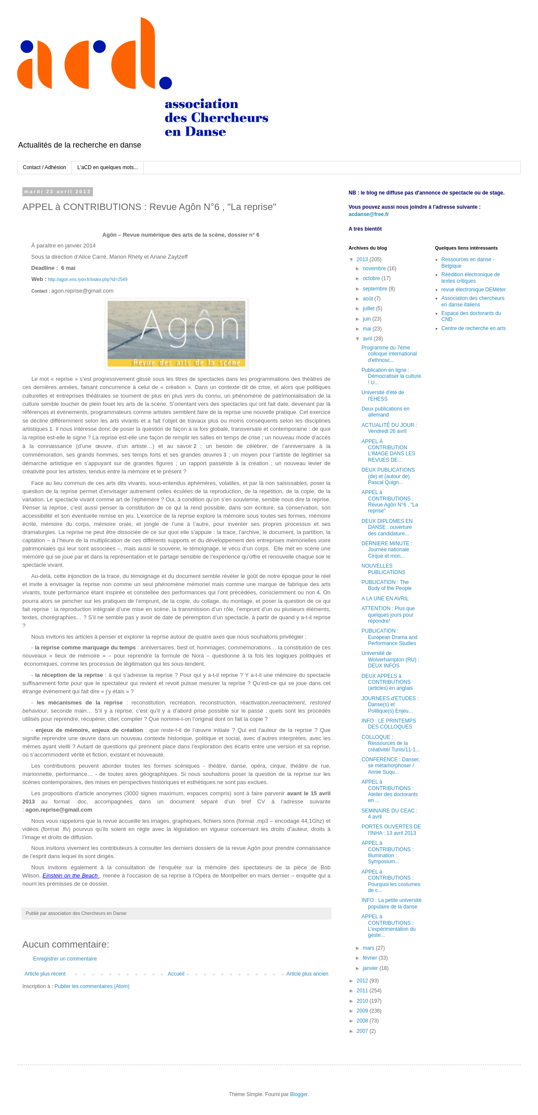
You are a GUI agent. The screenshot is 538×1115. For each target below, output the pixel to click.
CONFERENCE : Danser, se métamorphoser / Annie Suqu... (391, 766)
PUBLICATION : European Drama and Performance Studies (389, 637)
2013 (363, 259)
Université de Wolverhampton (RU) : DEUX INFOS (390, 659)
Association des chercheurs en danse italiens (473, 301)
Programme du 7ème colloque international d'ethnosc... (389, 354)
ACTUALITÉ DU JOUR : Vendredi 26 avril (389, 428)
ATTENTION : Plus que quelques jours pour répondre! (388, 614)
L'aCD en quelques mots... (107, 167)
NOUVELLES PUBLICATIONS (383, 569)
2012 (363, 981)
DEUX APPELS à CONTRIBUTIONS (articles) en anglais (387, 682)
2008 (363, 1021)
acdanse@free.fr (369, 214)
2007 (363, 1031)
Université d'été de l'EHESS (383, 395)
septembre (376, 289)
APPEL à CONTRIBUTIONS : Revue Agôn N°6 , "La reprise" (390, 501)
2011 (363, 991)
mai (368, 329)
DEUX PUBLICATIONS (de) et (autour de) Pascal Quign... (388, 476)
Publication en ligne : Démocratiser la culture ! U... (391, 376)
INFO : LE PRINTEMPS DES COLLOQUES (389, 724)
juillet (369, 309)
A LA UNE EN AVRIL (385, 599)
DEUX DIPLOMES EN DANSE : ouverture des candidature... (387, 527)
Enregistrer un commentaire (65, 959)
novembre (375, 269)
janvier (371, 968)
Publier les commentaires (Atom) (92, 986)
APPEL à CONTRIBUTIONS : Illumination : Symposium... (388, 852)
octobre (372, 278)
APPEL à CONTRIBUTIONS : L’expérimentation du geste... (389, 926)
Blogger (299, 1094)
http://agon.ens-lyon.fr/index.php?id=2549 (87, 279)
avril (368, 339)
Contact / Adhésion (44, 167)
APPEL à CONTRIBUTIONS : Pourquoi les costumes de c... (391, 881)
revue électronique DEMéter (474, 290)
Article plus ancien (307, 974)
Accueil (176, 974)
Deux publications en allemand (385, 412)
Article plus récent (45, 974)
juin (367, 319)
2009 (363, 1011)
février (371, 958)
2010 (363, 1001)
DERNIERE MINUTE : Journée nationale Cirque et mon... (387, 550)
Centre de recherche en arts (474, 328)
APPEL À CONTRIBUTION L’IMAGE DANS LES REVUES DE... (388, 451)
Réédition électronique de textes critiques (471, 278)
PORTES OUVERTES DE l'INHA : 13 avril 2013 (391, 830)
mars (369, 948)
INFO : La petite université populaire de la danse (391, 903)
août (368, 299)
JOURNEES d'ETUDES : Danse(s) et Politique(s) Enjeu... (390, 704)
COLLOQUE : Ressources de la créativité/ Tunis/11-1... (391, 743)
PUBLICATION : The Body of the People (386, 585)
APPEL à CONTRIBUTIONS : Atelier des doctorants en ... (390, 791)
